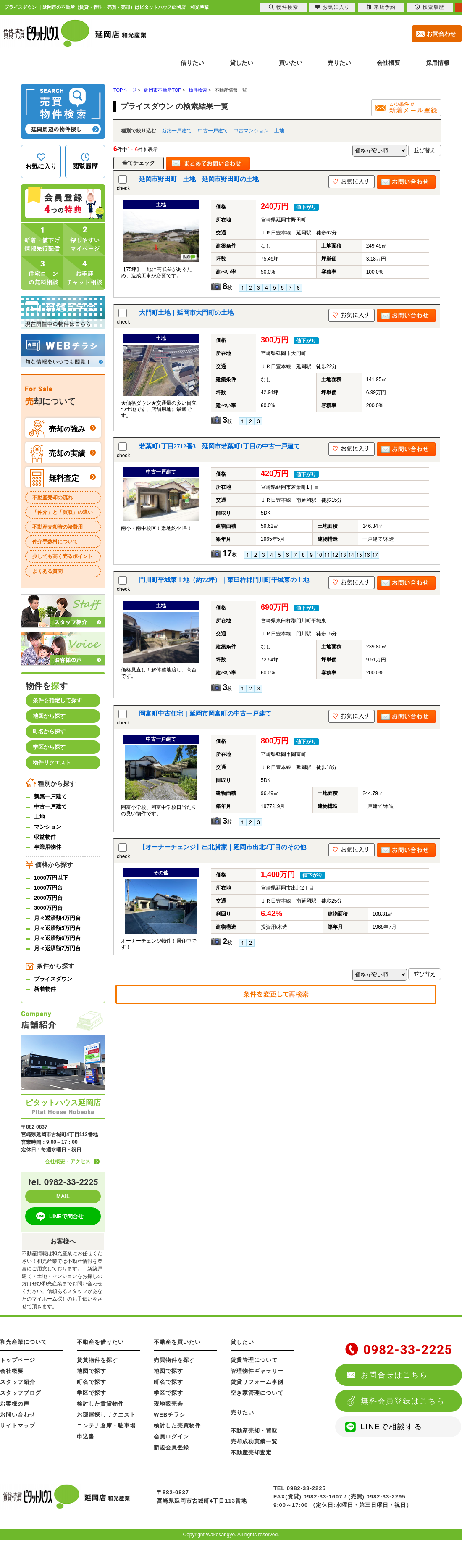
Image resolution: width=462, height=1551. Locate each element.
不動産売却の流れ (52, 497)
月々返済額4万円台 (57, 918)
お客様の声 (14, 1404)
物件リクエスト (52, 762)
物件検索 (283, 7)
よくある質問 (47, 571)
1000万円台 (48, 888)
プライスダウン (53, 979)
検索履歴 (429, 7)
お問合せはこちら (394, 1375)
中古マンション (251, 131)
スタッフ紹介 (17, 1382)
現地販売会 (168, 1404)
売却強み (57, 429)
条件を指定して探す (57, 700)
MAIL (63, 1196)
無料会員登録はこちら (403, 1401)
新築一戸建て (177, 131)
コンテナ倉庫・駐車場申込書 (106, 1431)
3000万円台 (48, 908)
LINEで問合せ (59, 1216)
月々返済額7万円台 (57, 948)
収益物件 (45, 837)
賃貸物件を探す (97, 1360)
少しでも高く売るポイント (62, 556)
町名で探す (91, 1382)
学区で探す (91, 1393)
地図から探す (49, 716)
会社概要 (12, 1371)
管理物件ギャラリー (257, 1371)
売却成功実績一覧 (254, 1441)
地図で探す (91, 1371)
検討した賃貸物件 (100, 1404)
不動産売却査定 (251, 1452)
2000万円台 (48, 898)
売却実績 (57, 453)
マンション (47, 827)
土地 (279, 131)
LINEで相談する (391, 1426)
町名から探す (49, 731)
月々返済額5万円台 (57, 928)
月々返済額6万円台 (57, 938)
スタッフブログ (20, 1393)
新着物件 (45, 989)
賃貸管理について (254, 1360)
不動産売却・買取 (254, 1430)
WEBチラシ (169, 1414)
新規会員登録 (171, 1447)
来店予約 (381, 7)
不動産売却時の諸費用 (57, 527)
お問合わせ (441, 33)
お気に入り (332, 7)
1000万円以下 (51, 877)
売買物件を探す (174, 1360)
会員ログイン (171, 1436)
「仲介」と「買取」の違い (62, 512)
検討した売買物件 (177, 1425)
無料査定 (54, 478)
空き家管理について (257, 1393)
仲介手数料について (55, 542)
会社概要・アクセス (67, 1161)
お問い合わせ (17, 1414)
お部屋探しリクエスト (106, 1414)
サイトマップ (17, 1425)
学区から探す (49, 747)
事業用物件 (47, 847)
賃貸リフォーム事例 (257, 1382)
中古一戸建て (213, 131)
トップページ (17, 1360)
